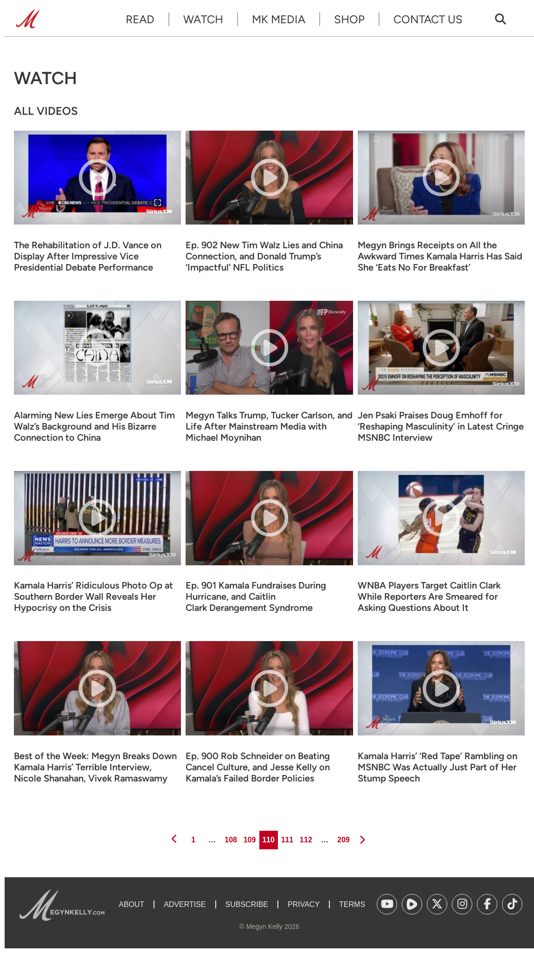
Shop (349, 19)
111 (286, 837)
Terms (352, 904)
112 (305, 837)
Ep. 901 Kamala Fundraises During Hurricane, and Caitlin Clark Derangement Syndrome (256, 596)
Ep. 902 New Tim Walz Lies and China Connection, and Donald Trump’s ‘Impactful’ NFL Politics (264, 256)
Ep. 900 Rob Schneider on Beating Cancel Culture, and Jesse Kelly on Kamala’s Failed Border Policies (258, 767)
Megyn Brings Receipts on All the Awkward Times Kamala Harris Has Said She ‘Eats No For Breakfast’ (440, 256)
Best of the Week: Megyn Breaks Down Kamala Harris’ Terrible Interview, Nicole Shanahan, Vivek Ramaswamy (95, 767)
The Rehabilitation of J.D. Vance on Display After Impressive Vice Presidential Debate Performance (87, 256)
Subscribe (246, 904)
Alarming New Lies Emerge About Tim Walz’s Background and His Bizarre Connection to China (94, 426)
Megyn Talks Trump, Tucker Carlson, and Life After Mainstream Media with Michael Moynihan (269, 426)
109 (248, 837)
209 (342, 837)
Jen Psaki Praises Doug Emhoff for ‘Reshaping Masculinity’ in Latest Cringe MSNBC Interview (441, 426)
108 (230, 837)
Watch (203, 19)
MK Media (278, 19)
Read (140, 19)
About (131, 904)
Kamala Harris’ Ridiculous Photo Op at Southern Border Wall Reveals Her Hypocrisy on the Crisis (93, 596)
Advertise (185, 904)
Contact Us (428, 19)
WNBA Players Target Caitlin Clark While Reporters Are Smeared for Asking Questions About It (429, 596)
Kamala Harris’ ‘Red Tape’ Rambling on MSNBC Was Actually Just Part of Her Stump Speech (437, 767)
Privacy (304, 904)
